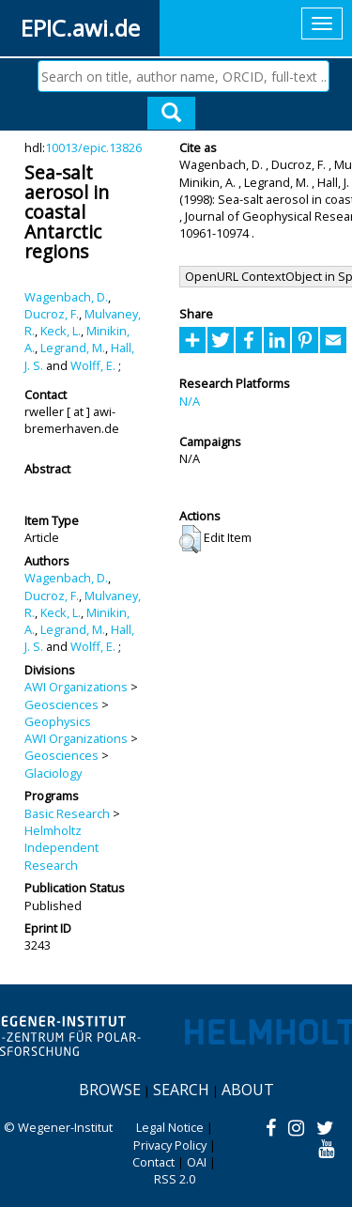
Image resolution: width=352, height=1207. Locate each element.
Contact (153, 1161)
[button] (190, 539)
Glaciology (53, 773)
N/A (189, 401)
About (248, 1089)
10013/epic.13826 (93, 147)
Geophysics (57, 721)
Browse (110, 1089)
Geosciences (61, 704)
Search (181, 1089)
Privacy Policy (170, 1145)
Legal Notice (170, 1127)
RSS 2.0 (174, 1178)
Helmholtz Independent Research (61, 848)
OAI (197, 1161)
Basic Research (67, 813)
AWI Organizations (76, 686)
